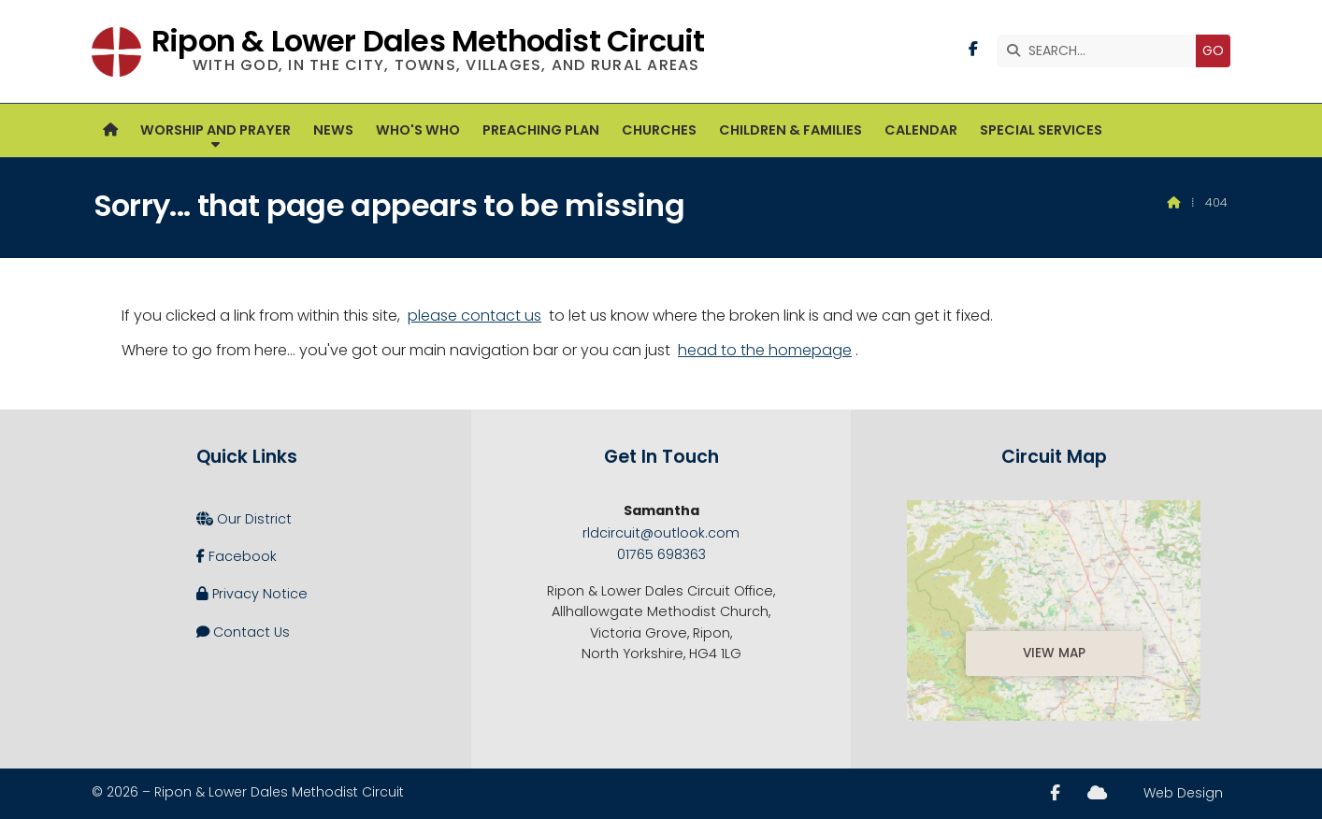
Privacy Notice (252, 593)
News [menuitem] (333, 130)
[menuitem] (110, 130)
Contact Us (243, 632)
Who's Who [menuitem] (418, 130)
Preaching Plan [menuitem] (540, 130)
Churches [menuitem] (659, 130)
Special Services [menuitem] (1041, 130)
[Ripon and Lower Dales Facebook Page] (973, 49)
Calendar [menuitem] (920, 130)
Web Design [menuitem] (1183, 792)
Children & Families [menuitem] (790, 130)
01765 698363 (661, 554)
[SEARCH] (1101, 51)
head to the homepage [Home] (765, 350)
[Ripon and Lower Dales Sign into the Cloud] (1097, 793)
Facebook (236, 556)
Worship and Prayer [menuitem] (215, 130)
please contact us (474, 315)
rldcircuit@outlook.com (661, 533)
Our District (244, 519)
